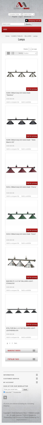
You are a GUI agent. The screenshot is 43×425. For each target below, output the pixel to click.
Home (7, 36)
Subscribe (8, 392)
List (12, 53)
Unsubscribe (17, 392)
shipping (6, 406)
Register (14, 17)
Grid (8, 53)
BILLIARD (28, 36)
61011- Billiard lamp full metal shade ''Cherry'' (21, 187)
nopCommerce (17, 417)
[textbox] (13, 24)
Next (15, 343)
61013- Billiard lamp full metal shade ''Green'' (21, 234)
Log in (21, 17)
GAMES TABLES (17, 36)
